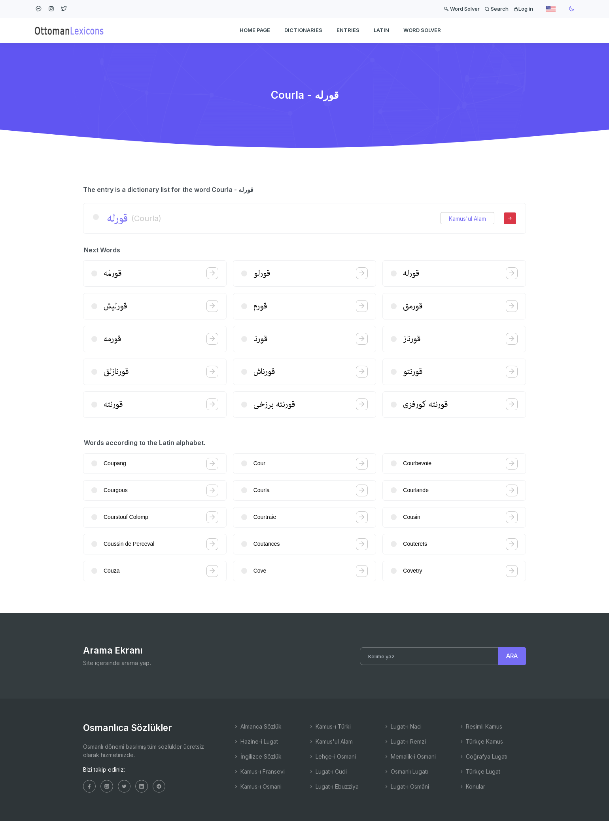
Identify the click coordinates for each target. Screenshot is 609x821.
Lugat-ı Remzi (405, 741)
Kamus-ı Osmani (257, 786)
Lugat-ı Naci (403, 726)
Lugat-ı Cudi (327, 771)
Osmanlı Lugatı (406, 771)
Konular (472, 786)
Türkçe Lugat (479, 771)
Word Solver (462, 9)
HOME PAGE (255, 30)
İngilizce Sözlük (257, 756)
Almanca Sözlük (257, 726)
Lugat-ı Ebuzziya (333, 786)
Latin (381, 30)
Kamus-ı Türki (329, 726)
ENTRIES (348, 30)
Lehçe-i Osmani (332, 756)
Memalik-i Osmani (410, 756)
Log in (523, 9)
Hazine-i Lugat (255, 741)
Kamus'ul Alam (467, 218)
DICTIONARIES (303, 30)
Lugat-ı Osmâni (406, 786)
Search (496, 9)
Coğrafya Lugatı (483, 756)
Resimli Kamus (480, 726)
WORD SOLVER (422, 30)
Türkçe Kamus (481, 741)
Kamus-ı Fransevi (259, 771)
